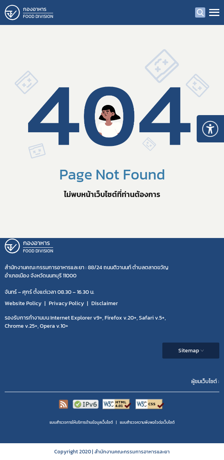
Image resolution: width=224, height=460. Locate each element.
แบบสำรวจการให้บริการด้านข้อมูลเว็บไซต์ (81, 422)
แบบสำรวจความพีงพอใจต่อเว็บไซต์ (147, 422)
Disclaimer (104, 303)
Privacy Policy (66, 303)
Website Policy (23, 303)
